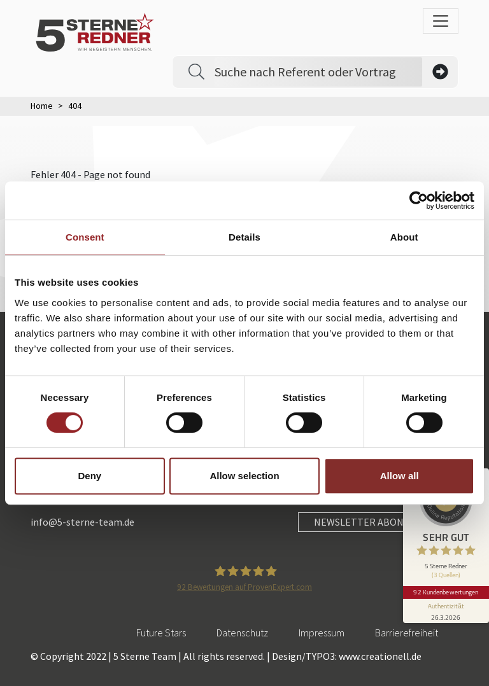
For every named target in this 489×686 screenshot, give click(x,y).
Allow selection (244, 475)
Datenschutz (242, 632)
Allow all (399, 475)
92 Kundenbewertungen (445, 588)
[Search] (318, 72)
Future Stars (161, 632)
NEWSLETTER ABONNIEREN (376, 521)
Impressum (321, 632)
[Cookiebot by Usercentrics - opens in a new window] (418, 200)
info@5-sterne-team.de (82, 521)
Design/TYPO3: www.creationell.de (347, 656)
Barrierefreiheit (406, 632)
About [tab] (404, 237)
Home (42, 105)
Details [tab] (244, 237)
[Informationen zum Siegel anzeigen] (445, 607)
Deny (89, 475)
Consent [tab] (85, 237)
